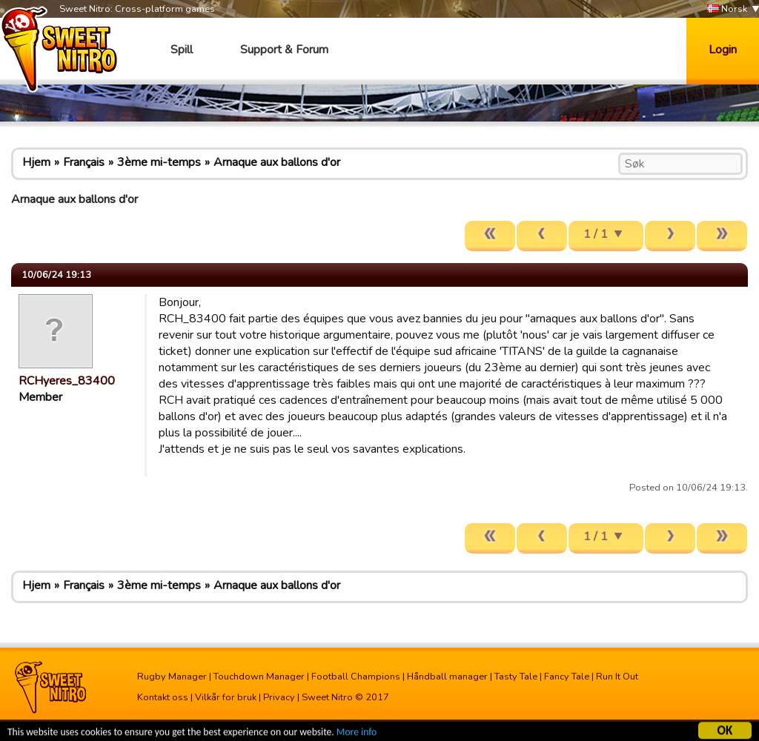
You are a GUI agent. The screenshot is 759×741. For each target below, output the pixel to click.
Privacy (279, 697)
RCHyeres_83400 (67, 381)
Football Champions (355, 676)
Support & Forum (284, 49)
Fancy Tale (566, 676)
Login (723, 49)
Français (84, 162)
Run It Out (617, 676)
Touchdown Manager (259, 676)
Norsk (727, 9)
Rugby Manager (172, 676)
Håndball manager (447, 676)
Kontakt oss (162, 697)
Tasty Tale (515, 676)
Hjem (36, 162)
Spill (181, 49)
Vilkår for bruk (225, 697)
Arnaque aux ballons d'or (276, 162)
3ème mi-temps (159, 162)
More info (357, 733)
